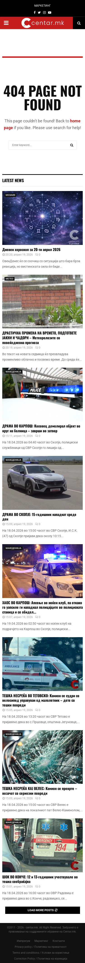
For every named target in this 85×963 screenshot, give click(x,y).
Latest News (13, 180)
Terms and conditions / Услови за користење (40, 952)
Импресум (23, 941)
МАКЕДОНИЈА (13, 371)
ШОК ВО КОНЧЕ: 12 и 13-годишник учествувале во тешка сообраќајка (40, 879)
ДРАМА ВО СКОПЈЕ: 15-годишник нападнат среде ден (39, 517)
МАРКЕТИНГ (42, 5)
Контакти (59, 941)
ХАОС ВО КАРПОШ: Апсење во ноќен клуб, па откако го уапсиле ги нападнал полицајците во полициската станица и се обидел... (42, 607)
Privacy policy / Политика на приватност (41, 946)
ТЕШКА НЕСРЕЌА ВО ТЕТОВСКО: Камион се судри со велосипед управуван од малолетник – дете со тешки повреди (40, 700)
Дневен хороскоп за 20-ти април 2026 (31, 249)
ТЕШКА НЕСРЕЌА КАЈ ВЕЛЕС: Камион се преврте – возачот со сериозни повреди (39, 791)
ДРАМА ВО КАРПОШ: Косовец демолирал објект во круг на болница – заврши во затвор (41, 428)
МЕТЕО (9, 278)
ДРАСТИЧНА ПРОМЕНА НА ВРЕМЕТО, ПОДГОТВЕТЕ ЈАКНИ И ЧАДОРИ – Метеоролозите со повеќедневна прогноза (39, 337)
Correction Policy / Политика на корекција (40, 958)
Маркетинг (41, 941)
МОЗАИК (10, 195)
